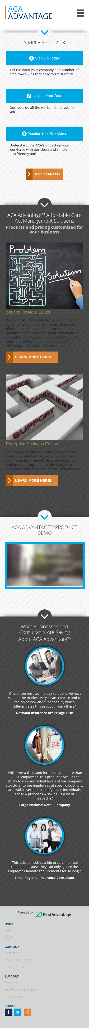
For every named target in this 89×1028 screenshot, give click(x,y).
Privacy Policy (14, 997)
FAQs (8, 930)
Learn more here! (33, 357)
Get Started (47, 174)
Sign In (9, 937)
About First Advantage (19, 960)
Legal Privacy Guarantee (21, 989)
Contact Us (12, 953)
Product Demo (14, 967)
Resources (12, 982)
